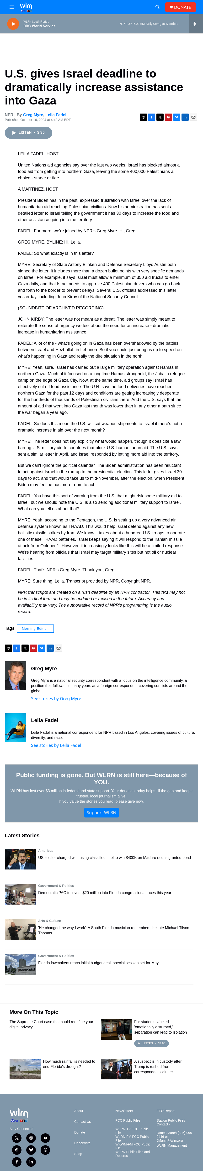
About (78, 1111)
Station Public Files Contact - (171, 1122)
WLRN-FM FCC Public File (132, 1138)
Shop (78, 1154)
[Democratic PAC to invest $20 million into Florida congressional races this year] (20, 894)
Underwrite (82, 1143)
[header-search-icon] (157, 7)
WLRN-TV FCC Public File (131, 1131)
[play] (13, 24)
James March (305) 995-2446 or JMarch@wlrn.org (175, 1136)
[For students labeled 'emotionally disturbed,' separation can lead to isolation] (116, 1029)
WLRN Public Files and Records (132, 1154)
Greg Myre (33, 115)
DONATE (182, 7)
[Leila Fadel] (15, 727)
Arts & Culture (49, 921)
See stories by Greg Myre (56, 698)
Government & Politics (56, 886)
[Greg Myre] (15, 675)
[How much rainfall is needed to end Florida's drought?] (25, 1069)
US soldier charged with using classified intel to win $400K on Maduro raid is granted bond (114, 858)
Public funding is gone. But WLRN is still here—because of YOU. (101, 778)
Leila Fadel (55, 115)
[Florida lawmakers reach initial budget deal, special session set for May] (20, 964)
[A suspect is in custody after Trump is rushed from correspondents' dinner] (116, 1069)
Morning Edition (35, 628)
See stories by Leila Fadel (56, 745)
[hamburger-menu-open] (11, 7)
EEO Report (166, 1111)
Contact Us (82, 1122)
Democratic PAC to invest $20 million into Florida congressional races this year (104, 893)
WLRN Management (172, 1145)
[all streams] (196, 23)
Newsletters (124, 1111)
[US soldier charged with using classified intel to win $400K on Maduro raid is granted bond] (20, 859)
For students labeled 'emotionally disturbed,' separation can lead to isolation (160, 1027)
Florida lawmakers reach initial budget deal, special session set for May (98, 963)
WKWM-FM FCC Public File (132, 1146)
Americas (45, 851)
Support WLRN (101, 812)
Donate (79, 1132)
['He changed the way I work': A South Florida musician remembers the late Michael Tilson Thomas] (20, 929)
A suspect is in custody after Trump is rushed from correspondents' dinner (158, 1066)
